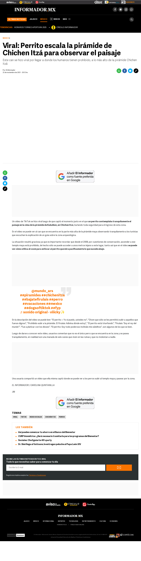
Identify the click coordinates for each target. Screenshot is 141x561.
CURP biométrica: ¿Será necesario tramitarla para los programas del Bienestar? (58, 436)
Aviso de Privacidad (57, 537)
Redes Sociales (36, 417)
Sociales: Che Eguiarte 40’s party (35, 440)
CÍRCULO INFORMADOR (67, 27)
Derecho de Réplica (69, 537)
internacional (48, 521)
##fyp (56, 308)
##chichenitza (53, 295)
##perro (56, 300)
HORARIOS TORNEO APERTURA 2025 (30, 27)
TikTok (23, 417)
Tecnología (73, 521)
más (66, 19)
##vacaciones (34, 304)
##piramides (30, 295)
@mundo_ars (42, 291)
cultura (102, 521)
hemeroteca (62, 524)
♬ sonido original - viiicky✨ (42, 312)
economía (114, 521)
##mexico (54, 304)
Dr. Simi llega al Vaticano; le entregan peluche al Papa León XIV (49, 444)
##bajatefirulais (35, 300)
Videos (55, 19)
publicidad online (77, 524)
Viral (15, 417)
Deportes (61, 521)
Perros (62, 417)
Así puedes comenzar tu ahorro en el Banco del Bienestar (46, 432)
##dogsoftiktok (37, 308)
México (43, 19)
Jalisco (33, 19)
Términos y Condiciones (37, 475)
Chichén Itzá (50, 417)
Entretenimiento (89, 521)
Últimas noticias (16, 19)
